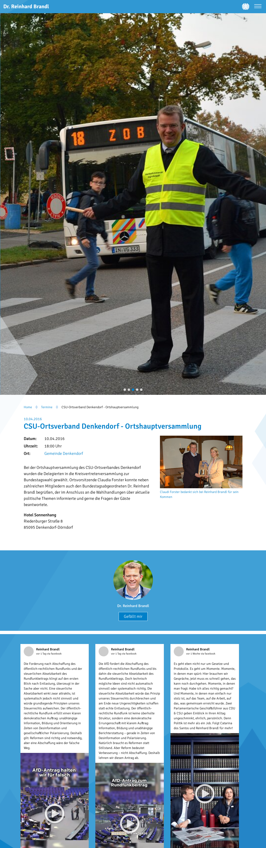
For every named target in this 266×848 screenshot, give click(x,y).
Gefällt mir (133, 616)
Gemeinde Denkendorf (63, 453)
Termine (46, 407)
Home (28, 407)
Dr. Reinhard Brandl (133, 606)
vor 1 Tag (41, 653)
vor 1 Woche (193, 653)
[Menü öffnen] (258, 6)
